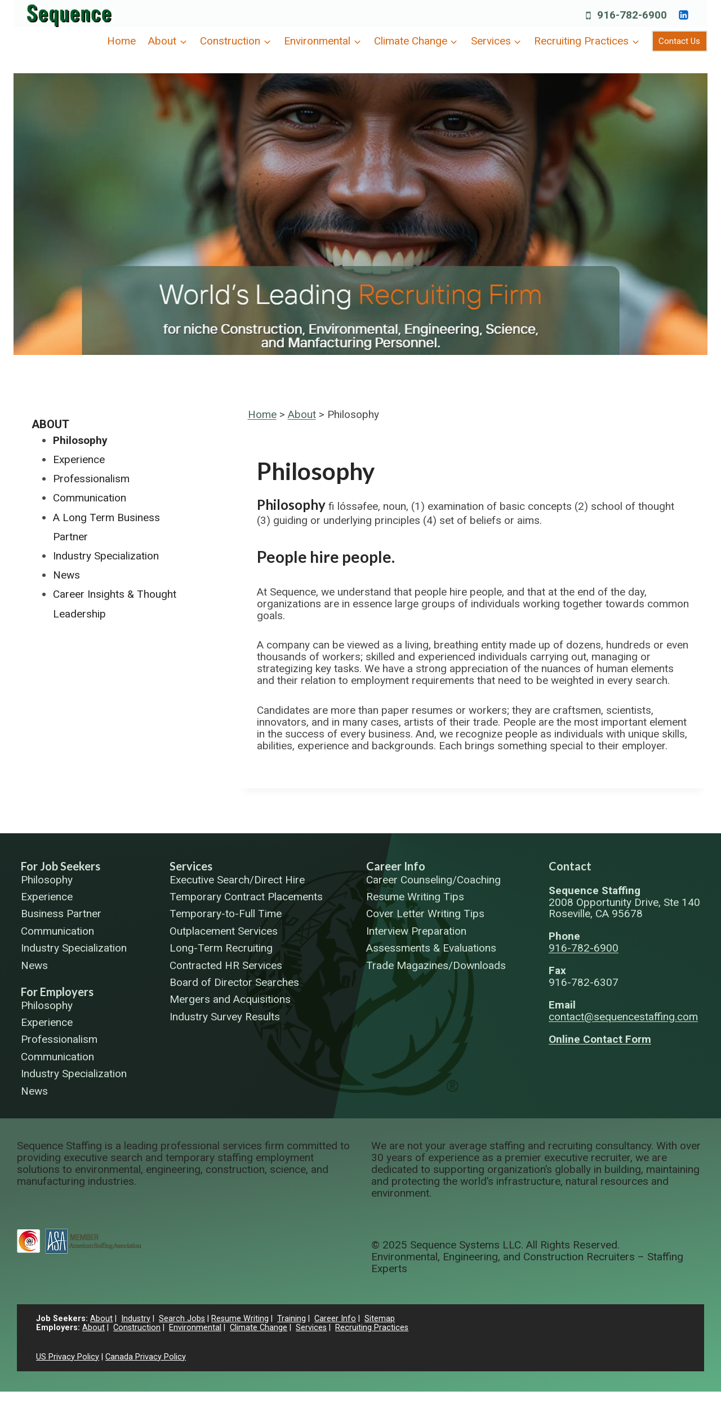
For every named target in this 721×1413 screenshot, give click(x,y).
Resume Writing (240, 1318)
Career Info (395, 866)
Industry (135, 1318)
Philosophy (80, 440)
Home (121, 40)
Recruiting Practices (371, 1327)
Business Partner (61, 914)
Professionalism (91, 478)
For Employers (57, 991)
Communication (89, 497)
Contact (570, 866)
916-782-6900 (583, 947)
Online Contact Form (600, 1039)
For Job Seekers (60, 866)
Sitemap (379, 1318)
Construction (137, 1327)
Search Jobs (182, 1318)
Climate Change (258, 1327)
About (302, 414)
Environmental (195, 1327)
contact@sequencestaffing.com (623, 1016)
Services (191, 866)
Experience (79, 459)
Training (291, 1318)
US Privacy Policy (67, 1357)
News (66, 574)
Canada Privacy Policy (145, 1357)
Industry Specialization (106, 555)
